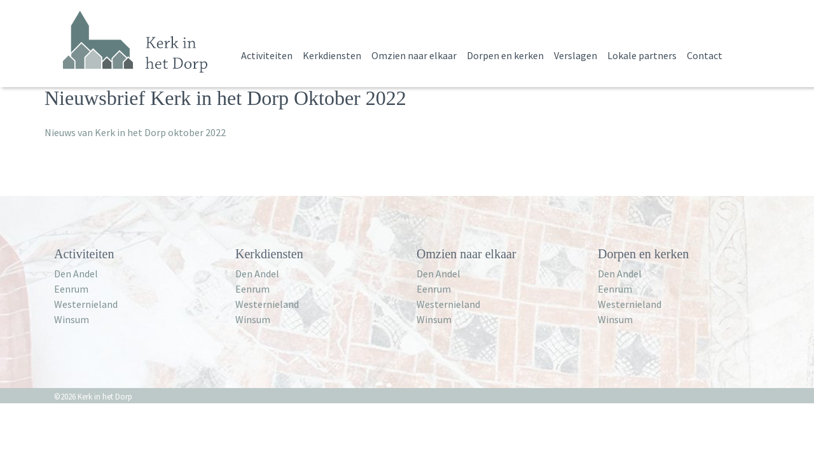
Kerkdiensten (332, 55)
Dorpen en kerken (505, 55)
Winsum (71, 319)
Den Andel (76, 273)
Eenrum (71, 288)
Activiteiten (267, 55)
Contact (704, 55)
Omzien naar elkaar (414, 55)
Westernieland (86, 304)
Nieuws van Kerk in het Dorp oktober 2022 (135, 132)
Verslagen (575, 55)
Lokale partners (642, 55)
